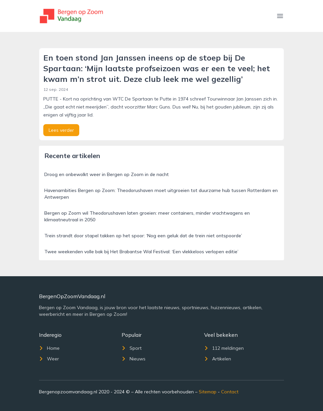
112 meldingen (224, 348)
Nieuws (134, 359)
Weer (49, 359)
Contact (229, 392)
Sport (132, 348)
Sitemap (207, 392)
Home (49, 348)
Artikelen (217, 359)
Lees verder (61, 130)
